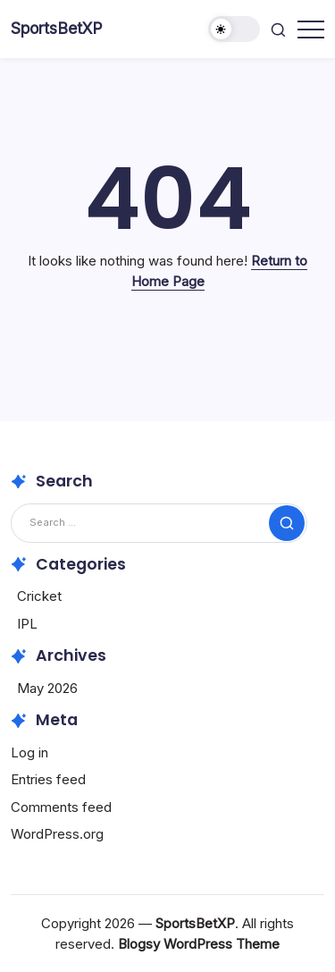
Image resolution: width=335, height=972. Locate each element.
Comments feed (61, 807)
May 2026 (47, 688)
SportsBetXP (57, 28)
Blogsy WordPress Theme (199, 943)
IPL (27, 623)
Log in (29, 752)
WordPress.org (57, 833)
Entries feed (48, 779)
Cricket (39, 595)
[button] (234, 29)
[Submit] (287, 523)
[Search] (159, 522)
